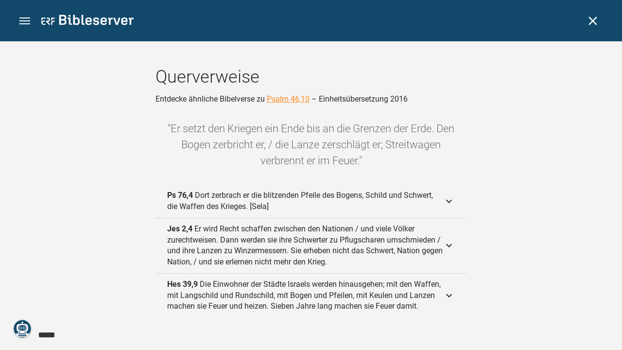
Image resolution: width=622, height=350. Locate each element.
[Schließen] (593, 21)
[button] (24, 21)
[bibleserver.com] (87, 21)
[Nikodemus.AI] (22, 328)
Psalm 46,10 (288, 99)
